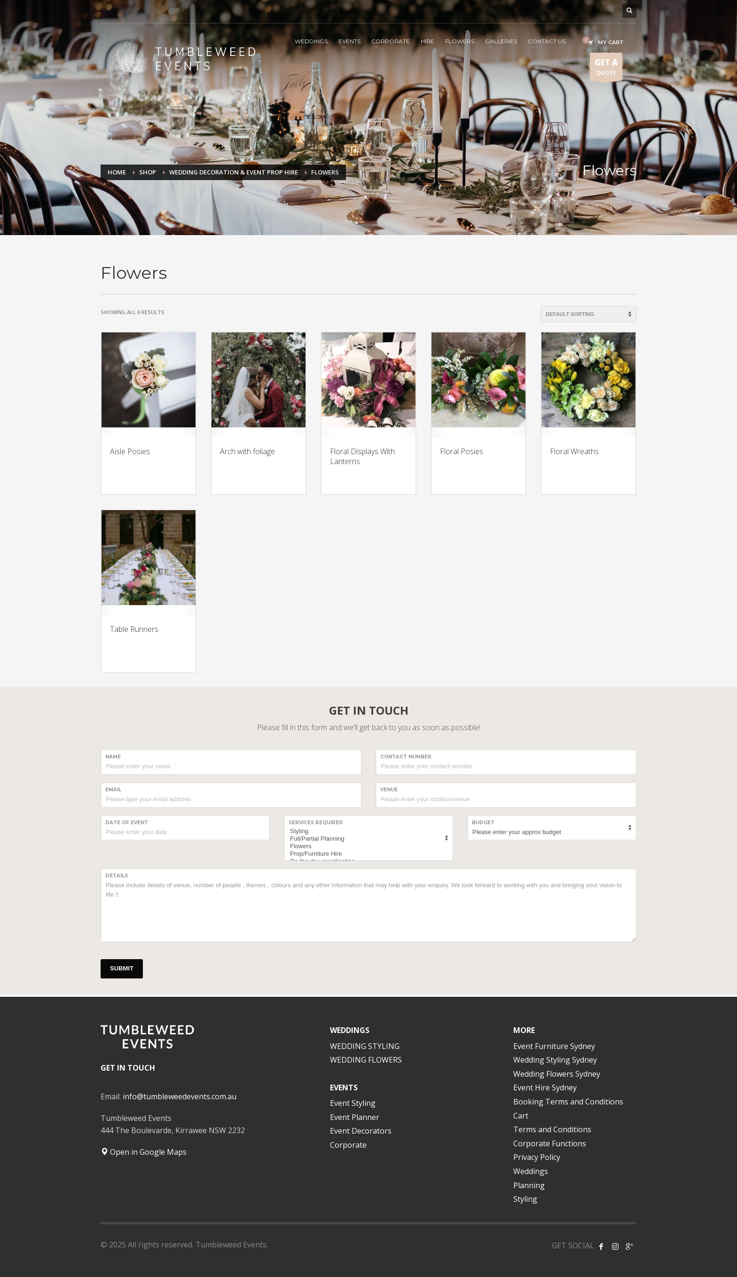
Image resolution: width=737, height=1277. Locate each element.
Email (113, 790)
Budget (483, 823)
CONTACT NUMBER (405, 757)
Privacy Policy (536, 1157)
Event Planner (354, 1117)
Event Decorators (361, 1131)
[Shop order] (588, 314)
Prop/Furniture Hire (367, 854)
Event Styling (353, 1103)
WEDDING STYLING (365, 1046)
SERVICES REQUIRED (316, 823)
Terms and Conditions (552, 1129)
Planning (529, 1185)
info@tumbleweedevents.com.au (179, 1096)
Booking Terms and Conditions (568, 1101)
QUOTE (606, 68)
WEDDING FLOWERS (366, 1060)
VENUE (389, 790)
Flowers (367, 846)
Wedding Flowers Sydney (556, 1074)
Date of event (126, 823)
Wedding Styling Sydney (555, 1060)
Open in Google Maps (144, 1152)
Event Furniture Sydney (554, 1046)
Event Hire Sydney (545, 1087)
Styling (367, 831)
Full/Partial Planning (367, 839)
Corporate (348, 1145)
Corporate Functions (549, 1143)
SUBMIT (121, 968)
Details (116, 876)
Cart (520, 1116)
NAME (113, 757)
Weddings (530, 1171)
